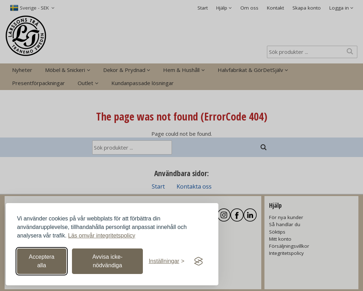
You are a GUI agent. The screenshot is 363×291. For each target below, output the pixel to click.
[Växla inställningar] (166, 261)
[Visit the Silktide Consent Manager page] (198, 261)
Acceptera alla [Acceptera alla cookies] (41, 261)
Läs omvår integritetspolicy (101, 236)
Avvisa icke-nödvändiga (107, 261)
